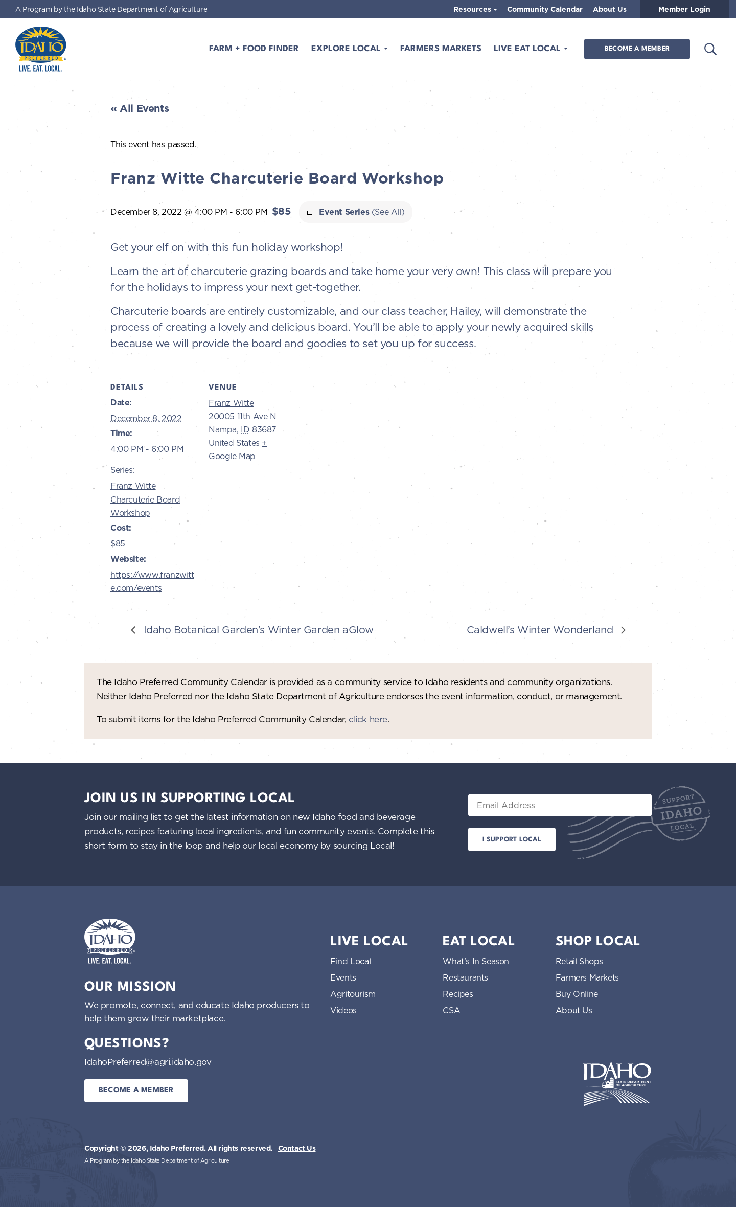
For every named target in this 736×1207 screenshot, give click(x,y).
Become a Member (637, 48)
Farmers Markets (440, 48)
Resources (473, 9)
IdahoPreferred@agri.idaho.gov (147, 1061)
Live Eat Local (528, 48)
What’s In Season (476, 961)
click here (368, 719)
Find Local (350, 961)
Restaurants (465, 977)
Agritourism (353, 994)
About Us (610, 9)
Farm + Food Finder (254, 48)
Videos (343, 1010)
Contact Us (297, 1148)
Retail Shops (579, 961)
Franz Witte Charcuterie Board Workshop (145, 499)
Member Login (684, 9)
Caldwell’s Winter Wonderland (541, 629)
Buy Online (577, 994)
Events (343, 977)
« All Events (139, 108)
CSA (451, 1010)
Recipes (458, 994)
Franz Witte (231, 403)
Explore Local (347, 48)
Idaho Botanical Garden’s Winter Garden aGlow (257, 629)
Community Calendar (545, 9)
